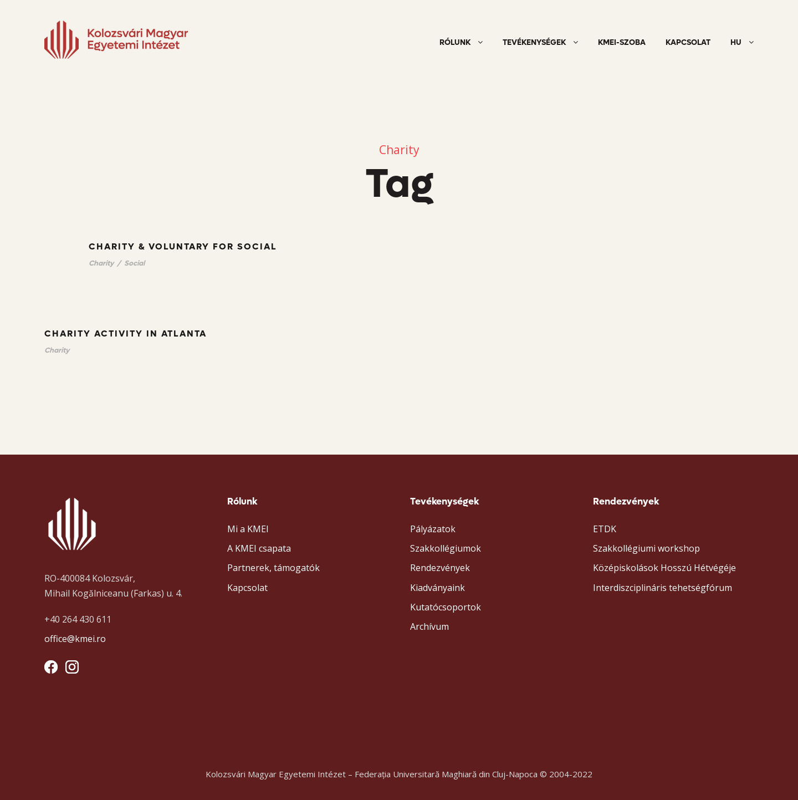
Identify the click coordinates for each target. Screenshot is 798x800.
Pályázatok (433, 529)
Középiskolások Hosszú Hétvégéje (664, 568)
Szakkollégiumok (445, 548)
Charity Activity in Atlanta (125, 333)
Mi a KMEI (248, 529)
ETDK (604, 529)
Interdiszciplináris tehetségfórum (662, 588)
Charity (101, 263)
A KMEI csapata (259, 548)
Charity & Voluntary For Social (183, 246)
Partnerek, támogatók (273, 568)
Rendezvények (440, 568)
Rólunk (454, 42)
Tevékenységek (534, 42)
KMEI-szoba (622, 42)
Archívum (429, 626)
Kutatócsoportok (445, 607)
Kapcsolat (688, 42)
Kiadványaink (437, 588)
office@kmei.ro (75, 639)
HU (735, 42)
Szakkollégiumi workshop (646, 548)
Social (134, 263)
